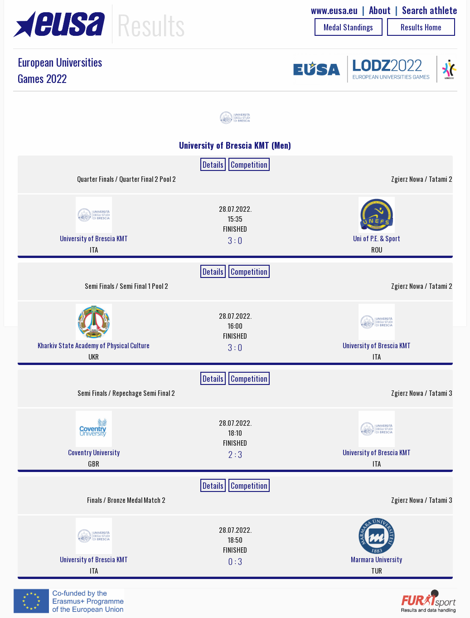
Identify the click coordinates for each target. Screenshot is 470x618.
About (380, 10)
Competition (249, 164)
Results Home (421, 27)
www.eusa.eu (334, 10)
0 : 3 (235, 561)
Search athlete (429, 10)
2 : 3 (235, 454)
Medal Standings (348, 27)
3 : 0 (235, 240)
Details (213, 164)
